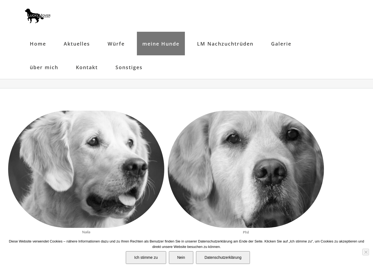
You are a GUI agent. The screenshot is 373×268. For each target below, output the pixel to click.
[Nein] (365, 252)
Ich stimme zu (145, 257)
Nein (181, 257)
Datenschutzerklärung (222, 257)
